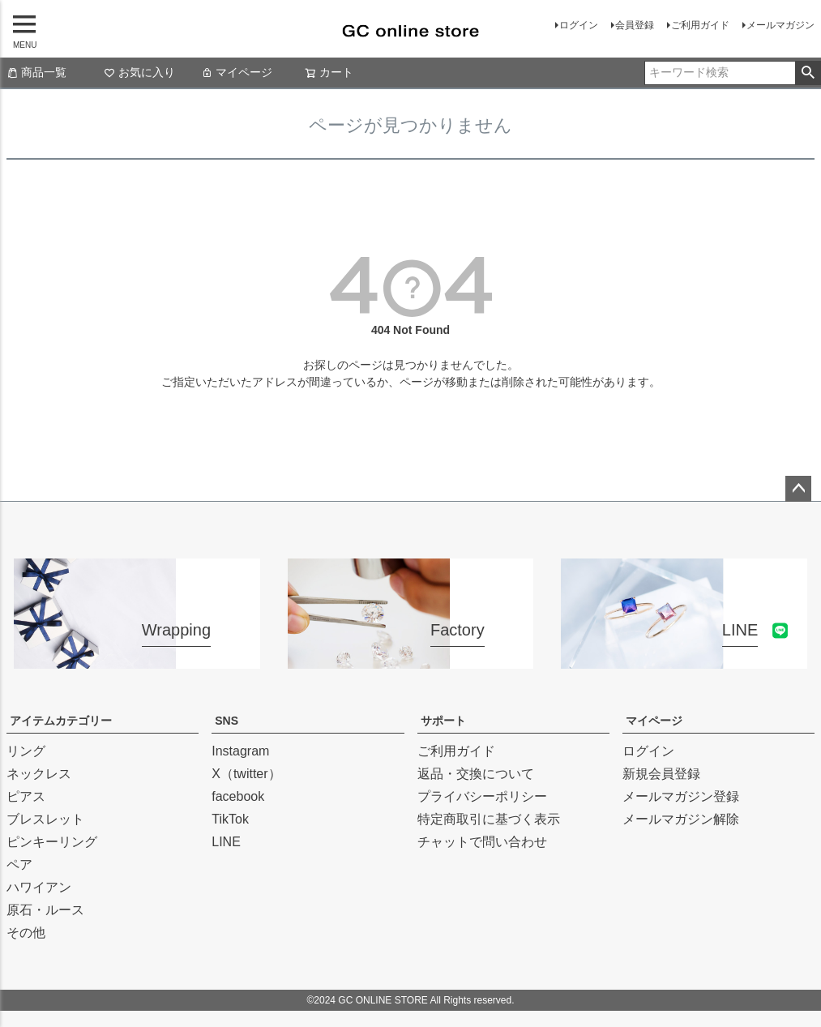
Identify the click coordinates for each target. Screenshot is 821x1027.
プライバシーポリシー (482, 796)
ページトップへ (798, 489)
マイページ (236, 72)
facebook (238, 796)
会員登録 (634, 25)
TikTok (230, 819)
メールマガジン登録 (680, 796)
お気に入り (139, 72)
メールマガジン (780, 25)
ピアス (25, 796)
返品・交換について (475, 774)
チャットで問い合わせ (482, 842)
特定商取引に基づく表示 (488, 819)
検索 (807, 73)
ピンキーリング (51, 842)
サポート (443, 720)
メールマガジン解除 (680, 819)
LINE (226, 842)
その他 (25, 932)
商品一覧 (36, 72)
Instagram (240, 751)
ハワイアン (38, 887)
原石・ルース (45, 910)
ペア (19, 864)
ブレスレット (45, 819)
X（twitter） (246, 774)
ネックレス (38, 774)
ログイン (578, 25)
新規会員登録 (661, 774)
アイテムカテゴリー (61, 720)
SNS (226, 720)
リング (25, 751)
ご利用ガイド (700, 25)
